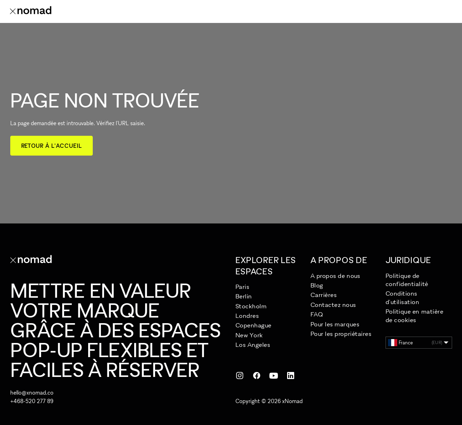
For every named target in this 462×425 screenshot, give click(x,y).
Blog (316, 285)
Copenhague (253, 325)
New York (249, 335)
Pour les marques (335, 324)
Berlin (243, 296)
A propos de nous (335, 275)
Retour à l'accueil (51, 145)
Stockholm (251, 306)
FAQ (316, 314)
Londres (247, 315)
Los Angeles (252, 344)
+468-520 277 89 (31, 400)
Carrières (323, 294)
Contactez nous (333, 304)
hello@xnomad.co (31, 392)
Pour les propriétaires (341, 333)
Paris (242, 286)
